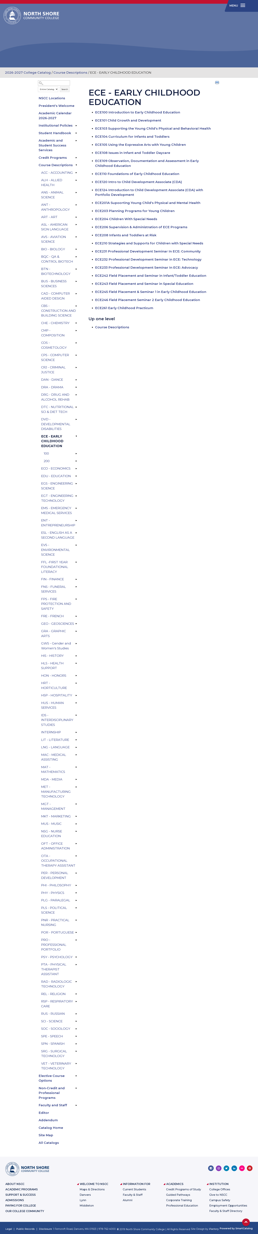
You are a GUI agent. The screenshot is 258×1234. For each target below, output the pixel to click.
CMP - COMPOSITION (53, 332)
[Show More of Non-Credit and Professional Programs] (76, 1088)
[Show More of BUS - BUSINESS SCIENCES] (76, 281)
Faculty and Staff (53, 1105)
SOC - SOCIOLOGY (55, 1029)
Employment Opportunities (228, 1205)
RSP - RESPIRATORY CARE (57, 1003)
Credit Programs (53, 158)
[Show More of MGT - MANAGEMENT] (76, 804)
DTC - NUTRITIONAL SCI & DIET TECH (57, 409)
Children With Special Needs (126, 219)
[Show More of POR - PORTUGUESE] (76, 932)
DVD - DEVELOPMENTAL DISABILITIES (55, 424)
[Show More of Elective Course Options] (76, 1076)
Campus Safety (219, 1200)
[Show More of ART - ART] (76, 217)
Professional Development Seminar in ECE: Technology (148, 259)
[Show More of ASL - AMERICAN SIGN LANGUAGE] (76, 224)
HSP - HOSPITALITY (56, 695)
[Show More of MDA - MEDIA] (76, 779)
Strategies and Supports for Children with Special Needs (149, 243)
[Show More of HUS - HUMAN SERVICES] (76, 703)
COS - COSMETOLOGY (54, 345)
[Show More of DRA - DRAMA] (76, 387)
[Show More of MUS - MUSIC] (76, 823)
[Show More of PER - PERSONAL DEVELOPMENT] (76, 873)
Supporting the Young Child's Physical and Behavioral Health (153, 128)
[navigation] (236, 5)
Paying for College (20, 1205)
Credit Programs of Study (183, 1189)
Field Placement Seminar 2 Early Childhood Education (147, 300)
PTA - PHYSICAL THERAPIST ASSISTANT (53, 969)
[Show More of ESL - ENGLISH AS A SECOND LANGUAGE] (76, 532)
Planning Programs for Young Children (135, 211)
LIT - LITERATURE (55, 740)
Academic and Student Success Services (52, 145)
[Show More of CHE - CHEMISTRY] (76, 323)
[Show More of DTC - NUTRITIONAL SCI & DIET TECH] (76, 407)
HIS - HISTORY (52, 656)
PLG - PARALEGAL (55, 900)
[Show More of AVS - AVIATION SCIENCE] (76, 237)
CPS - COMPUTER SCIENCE (55, 357)
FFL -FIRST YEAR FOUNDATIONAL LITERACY (54, 567)
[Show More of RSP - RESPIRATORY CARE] (76, 1001)
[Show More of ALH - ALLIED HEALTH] (76, 180)
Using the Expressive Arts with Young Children (140, 145)
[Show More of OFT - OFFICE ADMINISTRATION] (76, 843)
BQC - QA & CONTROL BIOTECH (57, 259)
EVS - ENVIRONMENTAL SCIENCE (55, 549)
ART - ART (49, 217)
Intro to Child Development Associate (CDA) (138, 182)
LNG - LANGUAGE (55, 747)
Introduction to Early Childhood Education (137, 112)
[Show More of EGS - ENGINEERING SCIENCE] (76, 483)
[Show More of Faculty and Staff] (76, 1105)
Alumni (127, 1200)
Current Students (134, 1189)
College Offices (219, 1189)
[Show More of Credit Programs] (76, 157)
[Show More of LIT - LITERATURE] (76, 740)
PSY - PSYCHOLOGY (57, 957)
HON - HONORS (53, 676)
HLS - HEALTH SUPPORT (52, 665)
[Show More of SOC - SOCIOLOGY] (76, 1028)
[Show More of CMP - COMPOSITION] (76, 330)
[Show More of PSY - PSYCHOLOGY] (76, 957)
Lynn (83, 1200)
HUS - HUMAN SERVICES (52, 705)
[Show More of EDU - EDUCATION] (76, 476)
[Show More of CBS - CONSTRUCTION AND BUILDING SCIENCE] (76, 306)
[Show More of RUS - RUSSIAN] (76, 1013)
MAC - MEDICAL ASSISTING (53, 757)
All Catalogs (49, 1143)
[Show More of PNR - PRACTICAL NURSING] (76, 920)
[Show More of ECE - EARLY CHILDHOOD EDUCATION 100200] (76, 436)
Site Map (46, 1135)
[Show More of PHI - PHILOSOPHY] (76, 885)
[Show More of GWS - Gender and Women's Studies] (76, 643)
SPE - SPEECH (52, 1036)
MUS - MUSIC (51, 824)
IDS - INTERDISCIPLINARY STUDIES (57, 720)
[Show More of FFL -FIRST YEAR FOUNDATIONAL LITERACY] (76, 562)
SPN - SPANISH (53, 1044)
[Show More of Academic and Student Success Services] (76, 140)
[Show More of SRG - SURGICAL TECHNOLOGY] (76, 1051)
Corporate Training (179, 1200)
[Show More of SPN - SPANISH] (76, 1043)
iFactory (214, 1228)
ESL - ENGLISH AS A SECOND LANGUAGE (57, 535)
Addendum (48, 1120)
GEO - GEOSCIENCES (57, 624)
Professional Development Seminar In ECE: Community (148, 251)
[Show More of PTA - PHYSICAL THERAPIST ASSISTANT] (76, 964)
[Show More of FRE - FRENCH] (76, 616)
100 (46, 453)
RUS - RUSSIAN (53, 1014)
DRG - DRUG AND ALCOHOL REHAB (55, 397)
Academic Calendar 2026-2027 (55, 115)
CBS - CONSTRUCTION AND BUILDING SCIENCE (58, 310)
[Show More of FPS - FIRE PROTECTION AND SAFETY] (76, 599)
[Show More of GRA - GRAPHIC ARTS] (76, 631)
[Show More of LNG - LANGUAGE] (76, 747)
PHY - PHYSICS (52, 893)
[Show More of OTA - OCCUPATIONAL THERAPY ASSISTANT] (76, 856)
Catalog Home (51, 1128)
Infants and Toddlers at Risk (125, 235)
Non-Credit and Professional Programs (52, 1093)
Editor (44, 1113)
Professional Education (182, 1205)
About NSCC (14, 1184)
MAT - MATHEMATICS (53, 769)
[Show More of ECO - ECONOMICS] (76, 468)
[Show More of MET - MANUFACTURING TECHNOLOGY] (76, 787)
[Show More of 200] (76, 461)
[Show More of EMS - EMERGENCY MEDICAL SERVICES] (76, 508)
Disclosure (45, 1228)
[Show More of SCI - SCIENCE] (76, 1021)
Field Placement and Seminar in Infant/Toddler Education (150, 276)
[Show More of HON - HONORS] (76, 675)
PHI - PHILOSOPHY (56, 885)
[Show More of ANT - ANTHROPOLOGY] (76, 204)
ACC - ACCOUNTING (57, 173)
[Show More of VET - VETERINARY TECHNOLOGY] (76, 1063)
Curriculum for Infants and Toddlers (132, 137)
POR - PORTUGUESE (57, 932)
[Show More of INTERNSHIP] (76, 732)
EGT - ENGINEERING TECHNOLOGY (57, 498)
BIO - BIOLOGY (53, 249)
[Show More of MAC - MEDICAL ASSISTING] (76, 755)
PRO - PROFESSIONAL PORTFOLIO (53, 944)
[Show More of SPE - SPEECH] (76, 1036)
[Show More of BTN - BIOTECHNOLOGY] (76, 269)
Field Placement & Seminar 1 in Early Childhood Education (150, 292)
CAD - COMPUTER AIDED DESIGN (55, 296)
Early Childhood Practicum (124, 308)
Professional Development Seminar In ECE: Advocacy (146, 267)
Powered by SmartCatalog (236, 1228)
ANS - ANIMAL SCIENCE (52, 194)
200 (47, 461)
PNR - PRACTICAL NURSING (55, 922)
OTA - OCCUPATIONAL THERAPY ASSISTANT (58, 860)
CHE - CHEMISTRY (55, 323)
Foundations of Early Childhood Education (137, 174)
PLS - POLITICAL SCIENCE (54, 910)
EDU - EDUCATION (56, 476)
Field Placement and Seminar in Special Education (144, 284)
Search (64, 89)
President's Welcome (56, 106)
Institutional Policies (56, 125)
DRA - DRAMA (52, 387)
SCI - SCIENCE (52, 1021)
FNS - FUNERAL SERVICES (53, 589)
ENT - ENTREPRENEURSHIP (58, 522)
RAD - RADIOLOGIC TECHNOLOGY (56, 984)
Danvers (85, 1194)
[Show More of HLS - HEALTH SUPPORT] (76, 663)
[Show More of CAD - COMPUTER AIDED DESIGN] (76, 293)
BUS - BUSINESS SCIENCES (54, 283)
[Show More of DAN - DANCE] (76, 379)
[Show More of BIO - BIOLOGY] (76, 249)
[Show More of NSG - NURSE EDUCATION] (76, 831)
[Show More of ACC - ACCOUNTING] (76, 172)
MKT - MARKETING (56, 816)
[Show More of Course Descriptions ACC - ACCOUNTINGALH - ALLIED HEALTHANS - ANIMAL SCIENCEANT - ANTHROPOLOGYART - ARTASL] (76, 165)
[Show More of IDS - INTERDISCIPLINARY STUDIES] (76, 715)
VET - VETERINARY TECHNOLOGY (56, 1066)
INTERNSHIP (51, 732)
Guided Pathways (178, 1194)
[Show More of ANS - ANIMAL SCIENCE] (76, 192)
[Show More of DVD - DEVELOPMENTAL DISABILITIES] (76, 419)
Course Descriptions (70, 72)
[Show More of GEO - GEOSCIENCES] (76, 623)
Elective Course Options (52, 1078)
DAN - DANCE (52, 380)
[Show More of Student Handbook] (76, 133)
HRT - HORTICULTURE (54, 685)
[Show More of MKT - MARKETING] (76, 816)
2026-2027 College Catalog (28, 72)
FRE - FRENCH (52, 616)
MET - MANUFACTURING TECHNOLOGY (56, 791)
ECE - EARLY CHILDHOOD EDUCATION (52, 441)
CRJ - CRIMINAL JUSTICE (53, 369)
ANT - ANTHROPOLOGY (55, 207)
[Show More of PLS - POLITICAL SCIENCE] (76, 908)
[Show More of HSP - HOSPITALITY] (76, 695)
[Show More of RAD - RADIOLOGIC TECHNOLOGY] (76, 981)
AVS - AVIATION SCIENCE (53, 239)
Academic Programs (21, 1189)
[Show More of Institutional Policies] (76, 125)
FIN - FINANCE (52, 579)
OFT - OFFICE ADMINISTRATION (55, 846)
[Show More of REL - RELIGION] (76, 994)
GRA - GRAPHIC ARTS (53, 633)
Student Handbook (55, 133)
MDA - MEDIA (51, 779)
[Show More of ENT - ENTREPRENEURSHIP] (76, 520)
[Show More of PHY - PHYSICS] (76, 893)
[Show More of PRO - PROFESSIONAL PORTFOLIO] (76, 940)
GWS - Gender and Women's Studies (56, 645)
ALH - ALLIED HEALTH (51, 182)
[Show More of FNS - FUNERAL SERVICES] (76, 587)
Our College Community (24, 1211)
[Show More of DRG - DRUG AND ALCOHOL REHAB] (76, 394)
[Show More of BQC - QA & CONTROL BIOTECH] (76, 256)
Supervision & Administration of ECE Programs (141, 227)
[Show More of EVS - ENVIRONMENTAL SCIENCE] (76, 545)
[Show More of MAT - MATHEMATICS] (76, 767)
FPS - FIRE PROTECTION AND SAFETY (56, 604)
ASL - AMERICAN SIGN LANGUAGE (54, 227)
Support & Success (20, 1194)
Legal (8, 1228)
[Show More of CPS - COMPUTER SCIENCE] (76, 355)
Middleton (87, 1205)
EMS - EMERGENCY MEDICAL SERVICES (56, 510)
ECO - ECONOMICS (55, 468)
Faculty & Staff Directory (225, 1211)
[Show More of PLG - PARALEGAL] (76, 900)
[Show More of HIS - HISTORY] (76, 655)
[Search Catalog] (54, 83)
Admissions (14, 1200)
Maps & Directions (92, 1189)
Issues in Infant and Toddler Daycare (132, 153)
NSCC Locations (52, 98)
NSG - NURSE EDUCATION (51, 833)
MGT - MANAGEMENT (53, 806)
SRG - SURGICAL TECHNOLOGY (54, 1053)
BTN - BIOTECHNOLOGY (55, 271)
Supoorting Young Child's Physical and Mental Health (147, 203)
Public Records (25, 1228)
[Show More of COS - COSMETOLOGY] (76, 342)
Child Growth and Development (128, 120)
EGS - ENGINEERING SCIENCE (57, 485)
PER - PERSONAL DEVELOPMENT (54, 875)
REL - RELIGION (53, 994)
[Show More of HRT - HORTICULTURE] (76, 683)
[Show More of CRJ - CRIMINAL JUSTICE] (76, 367)
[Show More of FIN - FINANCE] (76, 579)
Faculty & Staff (132, 1194)
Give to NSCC (218, 1194)
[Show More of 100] (76, 453)
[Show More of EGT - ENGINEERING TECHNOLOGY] (76, 496)
